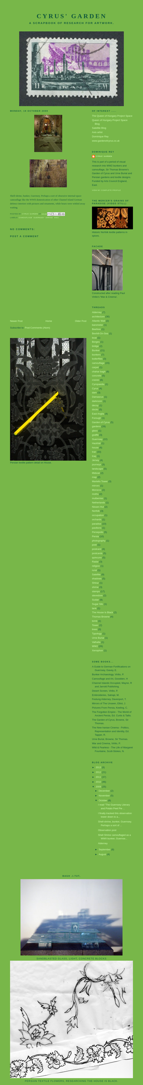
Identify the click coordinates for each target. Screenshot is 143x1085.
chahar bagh (98, 371)
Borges (96, 341)
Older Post (80, 321)
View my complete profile (106, 190)
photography (98, 540)
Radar (95, 561)
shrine (49, 218)
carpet (95, 367)
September (105, 849)
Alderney (96, 312)
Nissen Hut (98, 506)
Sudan (95, 599)
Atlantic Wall (98, 320)
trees (94, 629)
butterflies (97, 358)
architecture (98, 316)
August (103, 854)
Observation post (107, 830)
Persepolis (97, 532)
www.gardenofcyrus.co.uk (106, 140)
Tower (95, 625)
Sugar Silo (97, 604)
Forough (96, 418)
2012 (99, 772)
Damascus (97, 396)
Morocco (96, 490)
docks (95, 409)
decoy (95, 405)
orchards (96, 519)
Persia (95, 536)
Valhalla (96, 642)
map (94, 477)
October (103, 800)
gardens (96, 426)
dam (94, 392)
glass (95, 430)
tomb (94, 621)
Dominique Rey (100, 136)
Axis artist (97, 132)
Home (49, 321)
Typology (97, 633)
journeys (96, 464)
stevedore (97, 595)
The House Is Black (102, 612)
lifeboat (96, 473)
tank (94, 608)
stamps (96, 591)
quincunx (97, 557)
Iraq (94, 456)
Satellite (96, 574)
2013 (99, 767)
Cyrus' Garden (71, 16)
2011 (99, 777)
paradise (96, 523)
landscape (97, 468)
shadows (96, 578)
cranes (95, 380)
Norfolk (96, 511)
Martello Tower (100, 481)
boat (94, 337)
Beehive (96, 329)
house (95, 447)
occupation (98, 515)
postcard (96, 549)
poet (94, 544)
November (105, 795)
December (105, 790)
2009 (99, 786)
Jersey (95, 460)
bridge (95, 346)
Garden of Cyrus (101, 422)
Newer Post (16, 321)
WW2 (56, 218)
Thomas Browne (101, 616)
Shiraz (95, 582)
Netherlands (98, 502)
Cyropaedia (98, 384)
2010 (99, 781)
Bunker (96, 350)
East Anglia (98, 413)
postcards (97, 553)
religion (96, 566)
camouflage (25, 218)
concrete (96, 375)
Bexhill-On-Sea (100, 333)
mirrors (95, 485)
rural (94, 570)
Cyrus (95, 388)
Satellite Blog (99, 128)
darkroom (97, 401)
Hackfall (96, 443)
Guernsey (39, 218)
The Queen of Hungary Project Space (112, 115)
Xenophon (97, 650)
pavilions (96, 527)
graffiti (95, 435)
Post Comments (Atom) (37, 327)
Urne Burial (98, 637)
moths (95, 494)
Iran (94, 451)
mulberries (97, 498)
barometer (97, 325)
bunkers (96, 354)
